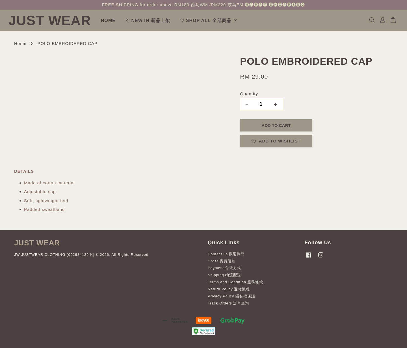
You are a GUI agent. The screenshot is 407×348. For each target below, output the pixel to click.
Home (20, 43)
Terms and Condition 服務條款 (235, 282)
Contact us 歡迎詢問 (226, 254)
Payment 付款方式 (224, 268)
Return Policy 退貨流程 (229, 289)
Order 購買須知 (221, 261)
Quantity (249, 93)
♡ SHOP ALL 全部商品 (208, 20)
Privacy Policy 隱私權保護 (231, 296)
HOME (108, 20)
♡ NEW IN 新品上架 (147, 20)
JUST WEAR (49, 20)
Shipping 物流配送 (224, 275)
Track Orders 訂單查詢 (228, 303)
